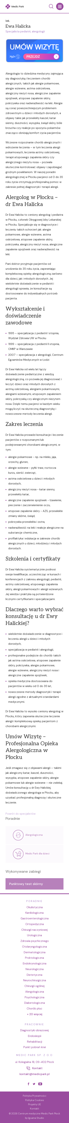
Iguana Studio (36, 1118)
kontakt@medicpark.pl (35, 1074)
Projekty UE (34, 1104)
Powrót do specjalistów (21, 816)
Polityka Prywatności (34, 1095)
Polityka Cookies (34, 1100)
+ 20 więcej (34, 1014)
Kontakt (34, 1108)
